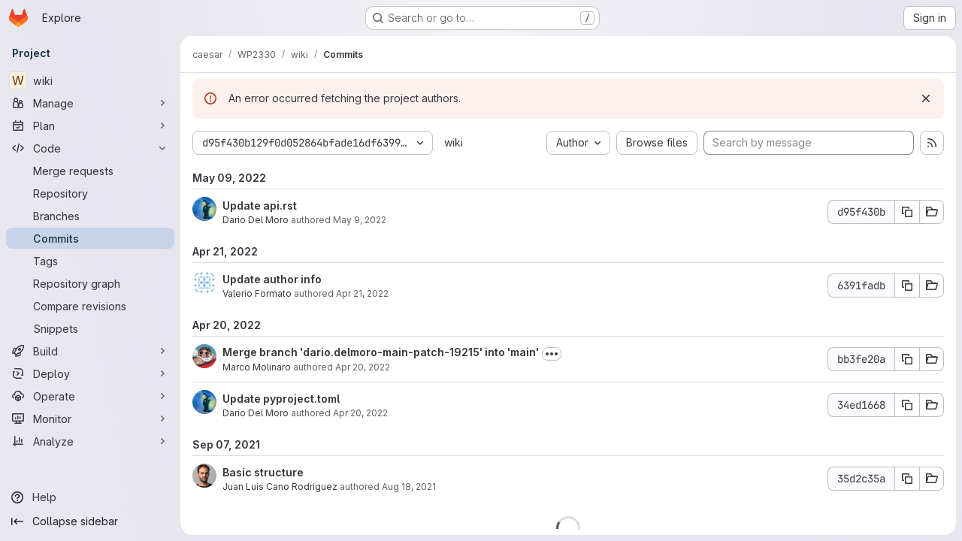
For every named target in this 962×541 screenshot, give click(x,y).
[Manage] (90, 102)
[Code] (90, 148)
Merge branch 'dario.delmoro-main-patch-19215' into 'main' (380, 352)
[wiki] (90, 80)
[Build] (90, 350)
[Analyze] (90, 441)
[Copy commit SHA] (907, 212)
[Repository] (90, 193)
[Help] (90, 497)
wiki (453, 142)
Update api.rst (259, 205)
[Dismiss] (926, 98)
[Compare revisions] (90, 305)
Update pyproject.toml (281, 398)
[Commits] (90, 238)
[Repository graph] (90, 283)
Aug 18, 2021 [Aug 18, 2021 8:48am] (409, 486)
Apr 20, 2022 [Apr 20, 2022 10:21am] (360, 413)
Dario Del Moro (255, 219)
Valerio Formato (257, 293)
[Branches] (90, 215)
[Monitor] (90, 418)
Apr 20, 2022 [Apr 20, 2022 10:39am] (362, 367)
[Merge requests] (90, 170)
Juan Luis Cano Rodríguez (279, 486)
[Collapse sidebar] (90, 521)
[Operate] (90, 396)
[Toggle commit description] (551, 354)
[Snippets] (90, 328)
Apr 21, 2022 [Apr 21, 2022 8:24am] (362, 293)
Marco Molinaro (256, 367)
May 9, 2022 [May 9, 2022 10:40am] (359, 219)
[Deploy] (90, 373)
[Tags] (90, 260)
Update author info (272, 279)
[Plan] (90, 125)
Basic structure (263, 472)
